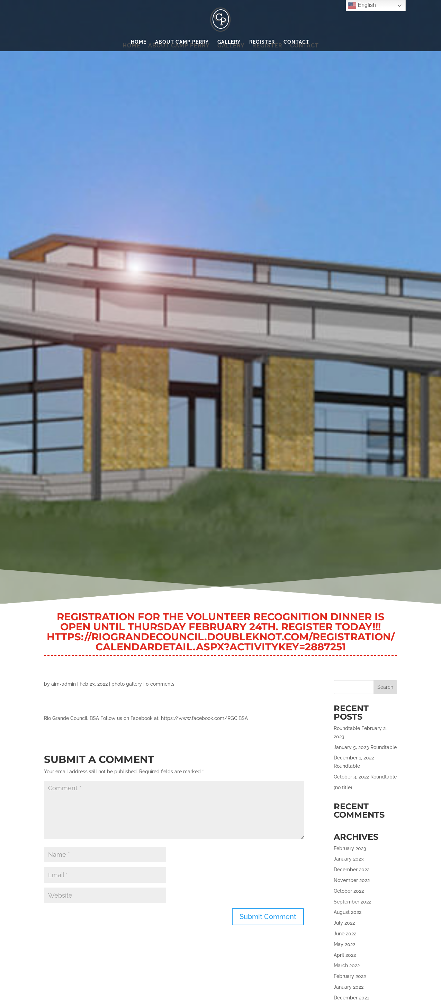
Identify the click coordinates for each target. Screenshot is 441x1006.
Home (138, 42)
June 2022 (345, 933)
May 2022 (344, 944)
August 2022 (347, 912)
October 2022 (349, 891)
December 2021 (351, 997)
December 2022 (351, 869)
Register (262, 42)
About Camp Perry (182, 42)
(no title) (343, 787)
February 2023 (350, 848)
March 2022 (347, 965)
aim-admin (63, 684)
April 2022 (345, 955)
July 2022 (344, 923)
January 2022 (348, 987)
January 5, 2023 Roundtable (365, 747)
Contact (296, 42)
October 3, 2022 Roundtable (365, 777)
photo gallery (126, 684)
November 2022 (352, 880)
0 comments (160, 684)
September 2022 (352, 902)
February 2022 (350, 976)
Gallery (229, 42)
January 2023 (349, 859)
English (362, 5)
